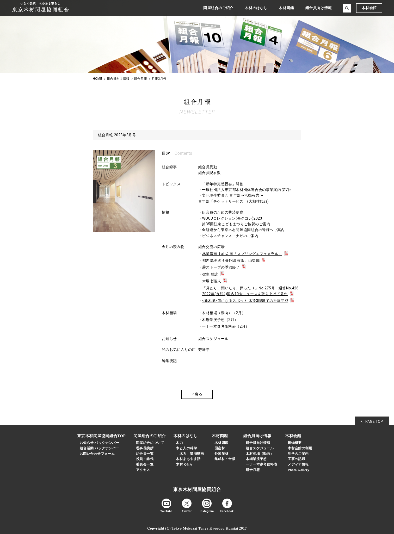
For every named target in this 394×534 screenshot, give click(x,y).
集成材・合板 (225, 459)
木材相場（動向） (260, 454)
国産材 (219, 448)
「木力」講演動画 (190, 454)
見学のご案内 (298, 454)
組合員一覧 (144, 454)
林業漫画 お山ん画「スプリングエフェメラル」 (242, 254)
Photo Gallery (298, 470)
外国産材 (221, 454)
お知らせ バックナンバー (99, 443)
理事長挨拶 (144, 448)
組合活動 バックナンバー (99, 448)
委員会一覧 (144, 464)
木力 (179, 443)
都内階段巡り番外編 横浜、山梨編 (231, 260)
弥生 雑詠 (210, 274)
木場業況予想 (256, 459)
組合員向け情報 (258, 443)
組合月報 (253, 470)
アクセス (143, 470)
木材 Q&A (184, 464)
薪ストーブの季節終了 (221, 267)
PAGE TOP (374, 421)
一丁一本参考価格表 (261, 464)
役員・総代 (144, 459)
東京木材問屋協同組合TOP (101, 436)
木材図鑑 (221, 443)
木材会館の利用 (300, 448)
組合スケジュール (260, 448)
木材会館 (369, 8)
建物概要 (295, 443)
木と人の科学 (186, 448)
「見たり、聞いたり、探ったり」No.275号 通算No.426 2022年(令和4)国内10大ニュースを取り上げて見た (250, 291)
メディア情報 (298, 464)
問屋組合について (150, 443)
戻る (197, 394)
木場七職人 (211, 281)
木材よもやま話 (188, 459)
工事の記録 (296, 459)
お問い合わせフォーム (97, 454)
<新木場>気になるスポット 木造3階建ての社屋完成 (245, 301)
